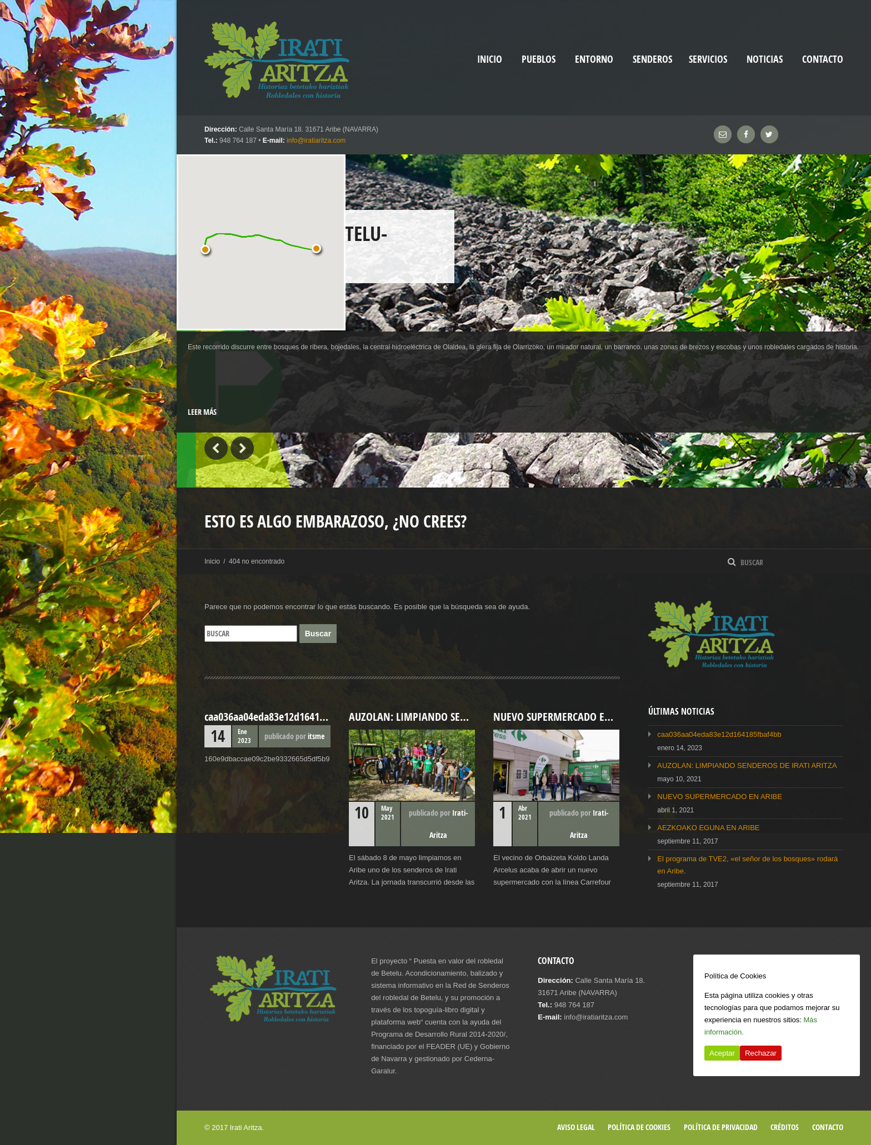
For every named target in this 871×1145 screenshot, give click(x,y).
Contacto (822, 59)
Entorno (594, 59)
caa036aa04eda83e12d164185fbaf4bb (719, 734)
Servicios (708, 59)
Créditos (784, 1127)
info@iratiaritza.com (316, 140)
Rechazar (761, 1053)
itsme (316, 736)
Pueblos (538, 59)
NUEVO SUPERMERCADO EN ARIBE (719, 796)
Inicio (212, 561)
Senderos (652, 59)
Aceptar (722, 1053)
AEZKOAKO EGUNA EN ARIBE (708, 827)
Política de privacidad (721, 1127)
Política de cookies (639, 1127)
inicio (489, 59)
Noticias (765, 59)
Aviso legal (576, 1127)
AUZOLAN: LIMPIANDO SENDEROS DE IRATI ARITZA (747, 765)
